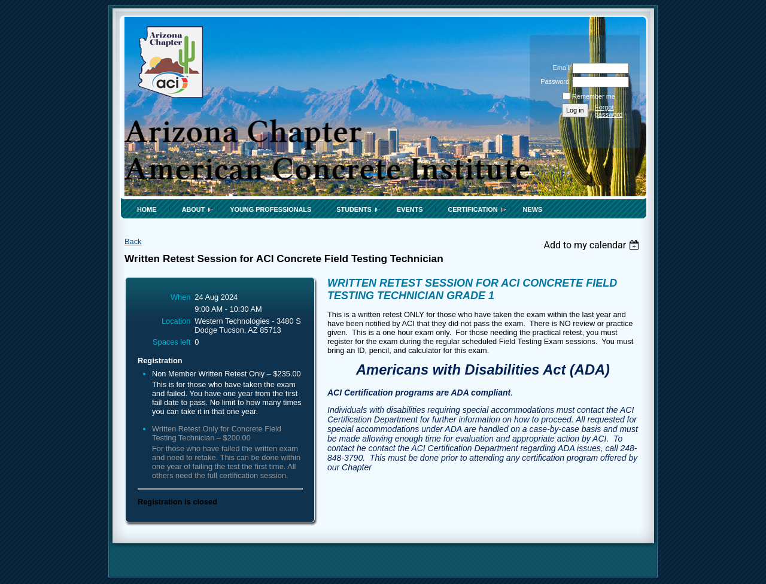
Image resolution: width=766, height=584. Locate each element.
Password (552, 81)
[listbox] (592, 245)
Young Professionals (270, 209)
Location (176, 321)
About (193, 209)
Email (559, 67)
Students (354, 209)
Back (132, 241)
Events (410, 209)
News (533, 209)
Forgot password (609, 111)
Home (147, 209)
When (180, 297)
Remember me (593, 96)
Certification (472, 209)
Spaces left (171, 341)
